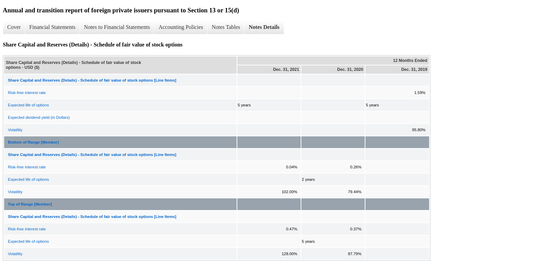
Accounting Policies (180, 27)
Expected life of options (28, 105)
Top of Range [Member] (30, 204)
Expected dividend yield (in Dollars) (39, 117)
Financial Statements (52, 27)
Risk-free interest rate (27, 93)
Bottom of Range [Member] (33, 142)
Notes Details (264, 27)
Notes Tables (226, 27)
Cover (14, 27)
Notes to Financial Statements (117, 27)
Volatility (15, 130)
